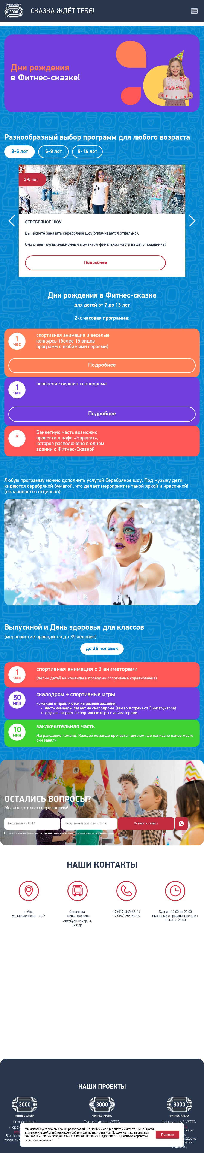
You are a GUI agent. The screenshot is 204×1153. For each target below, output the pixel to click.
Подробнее (95, 262)
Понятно (167, 1135)
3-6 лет (19, 151)
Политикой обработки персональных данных (95, 833)
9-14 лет (87, 151)
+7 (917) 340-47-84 (126, 912)
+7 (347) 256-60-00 (126, 916)
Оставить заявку (146, 823)
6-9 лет (53, 151)
